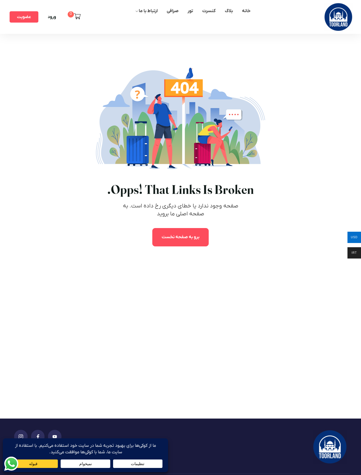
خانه (246, 11)
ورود (52, 17)
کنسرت (209, 11)
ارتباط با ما (148, 11)
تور (190, 11)
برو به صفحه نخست (180, 237)
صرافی (173, 11)
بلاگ (229, 11)
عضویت (24, 17)
